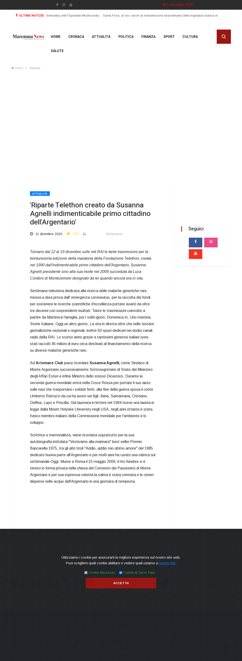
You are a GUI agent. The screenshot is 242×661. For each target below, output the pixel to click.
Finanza (147, 37)
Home (55, 37)
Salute (56, 51)
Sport (167, 37)
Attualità (100, 37)
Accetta (121, 583)
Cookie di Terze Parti (139, 572)
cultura (187, 37)
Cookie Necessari (102, 572)
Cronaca (75, 37)
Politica (124, 37)
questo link (167, 563)
